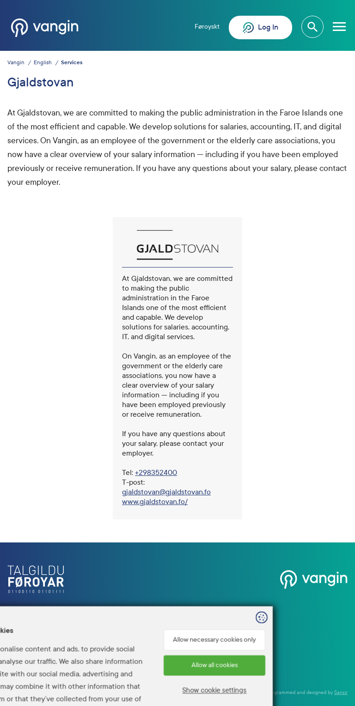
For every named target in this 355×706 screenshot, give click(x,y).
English (43, 62)
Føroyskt (207, 26)
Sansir (341, 692)
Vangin (15, 62)
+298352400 (156, 472)
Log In (260, 27)
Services (71, 62)
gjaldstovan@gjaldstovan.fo (166, 491)
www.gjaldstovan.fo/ (155, 501)
